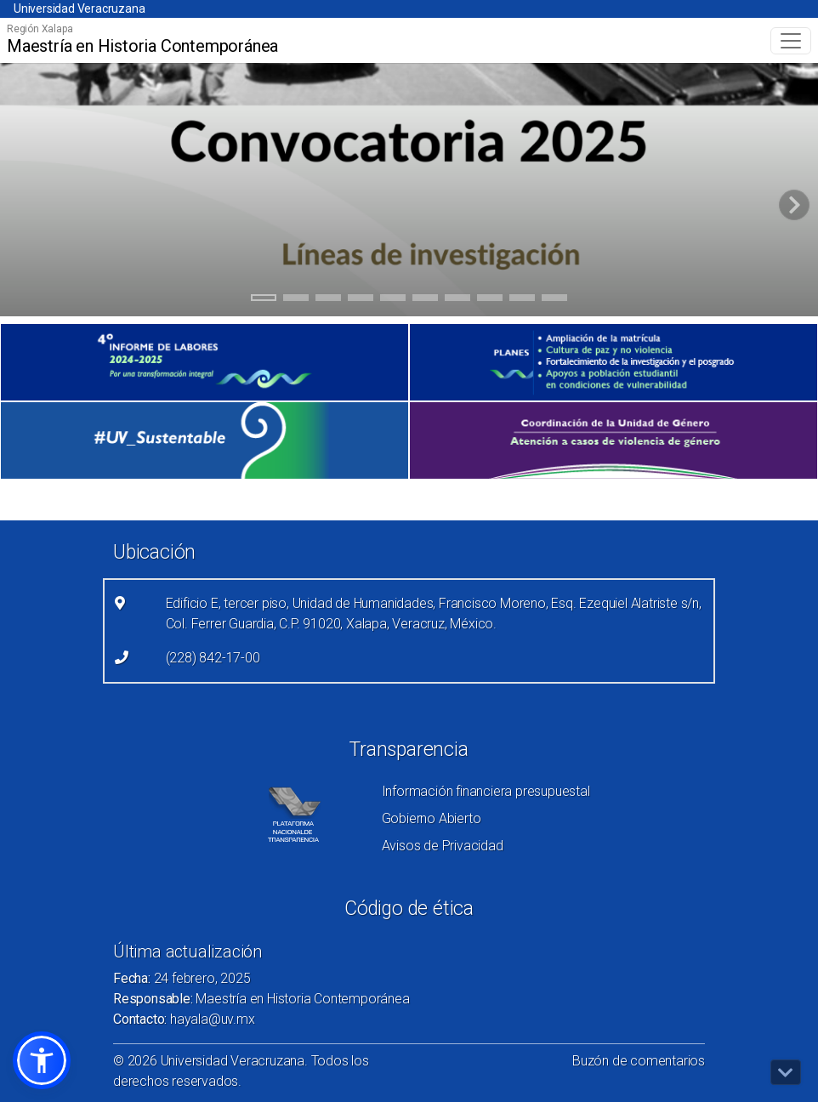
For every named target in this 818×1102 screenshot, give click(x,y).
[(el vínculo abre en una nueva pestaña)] (204, 362)
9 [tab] (522, 300)
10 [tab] (554, 300)
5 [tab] (393, 300)
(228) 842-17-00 (213, 658)
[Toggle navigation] (790, 40)
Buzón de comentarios (638, 1061)
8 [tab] (490, 300)
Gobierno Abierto (431, 818)
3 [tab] (328, 300)
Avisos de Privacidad (442, 846)
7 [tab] (458, 300)
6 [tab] (425, 300)
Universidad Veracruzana (79, 8)
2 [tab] (296, 300)
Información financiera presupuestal (486, 791)
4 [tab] (361, 300)
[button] (41, 1060)
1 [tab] (264, 300)
